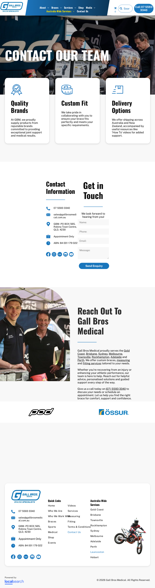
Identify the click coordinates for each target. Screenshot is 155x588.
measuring (123, 360)
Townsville (84, 357)
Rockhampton (100, 357)
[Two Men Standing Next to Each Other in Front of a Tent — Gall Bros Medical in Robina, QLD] (35, 334)
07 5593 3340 (62, 208)
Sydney (103, 353)
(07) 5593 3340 (116, 388)
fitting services (92, 363)
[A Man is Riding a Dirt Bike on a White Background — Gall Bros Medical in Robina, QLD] (130, 536)
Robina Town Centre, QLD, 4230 (65, 228)
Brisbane (91, 353)
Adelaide (116, 357)
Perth (81, 360)
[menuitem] (44, 7)
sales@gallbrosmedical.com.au (65, 216)
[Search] (125, 8)
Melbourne (115, 353)
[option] (41, 412)
